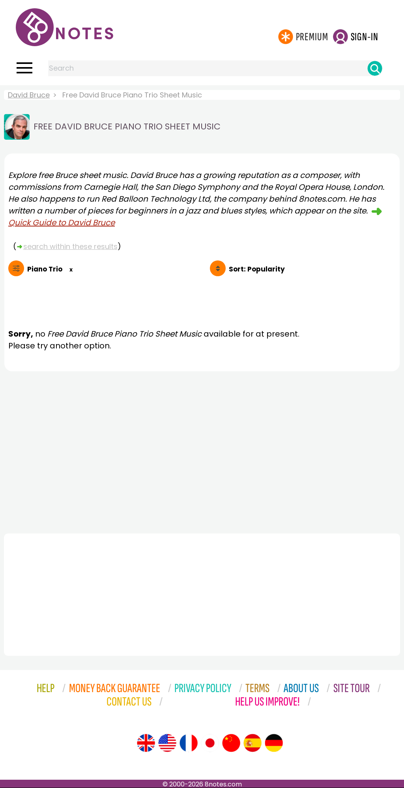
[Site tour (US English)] (167, 743)
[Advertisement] (202, 450)
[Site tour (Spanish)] (252, 743)
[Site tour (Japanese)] (210, 743)
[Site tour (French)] (188, 743)
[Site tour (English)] (146, 743)
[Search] (374, 68)
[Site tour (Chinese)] (231, 743)
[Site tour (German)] (274, 743)
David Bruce (29, 95)
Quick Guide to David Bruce (61, 222)
